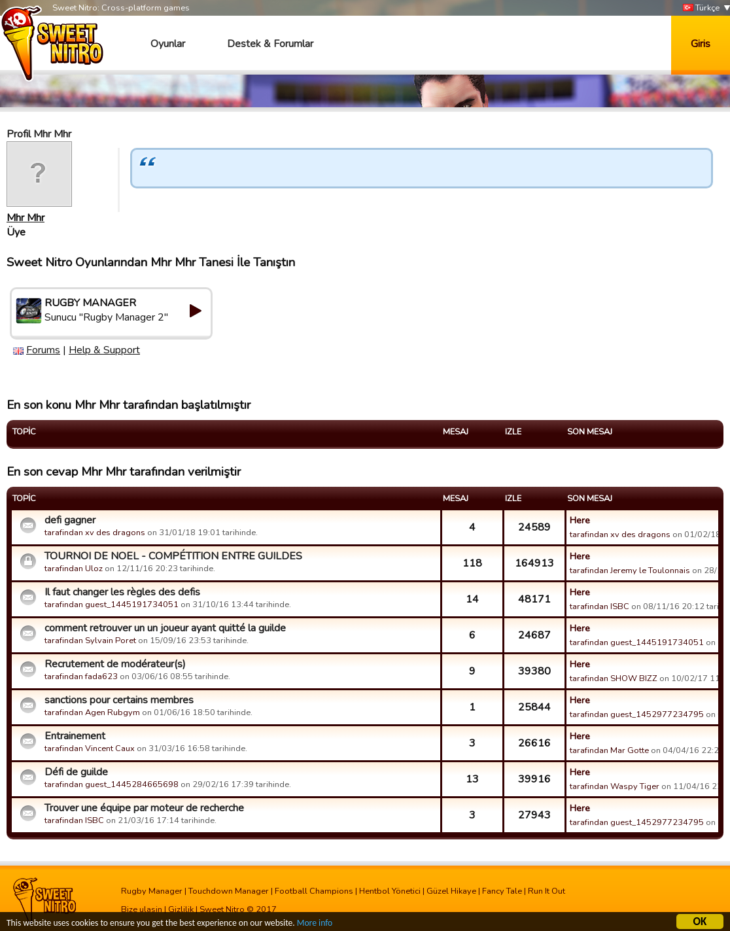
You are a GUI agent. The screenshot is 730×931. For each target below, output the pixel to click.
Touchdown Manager (228, 891)
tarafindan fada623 (81, 676)
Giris (700, 44)
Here (580, 520)
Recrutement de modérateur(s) (115, 664)
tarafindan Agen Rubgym (92, 712)
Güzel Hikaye (451, 891)
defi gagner (70, 520)
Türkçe (701, 8)
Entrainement (74, 736)
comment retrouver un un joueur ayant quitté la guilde (165, 628)
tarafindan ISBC (599, 606)
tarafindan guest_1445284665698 (111, 784)
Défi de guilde (76, 772)
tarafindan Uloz (73, 568)
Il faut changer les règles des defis (122, 592)
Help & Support (104, 350)
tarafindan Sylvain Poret (90, 640)
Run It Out (546, 891)
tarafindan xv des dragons (94, 532)
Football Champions (314, 891)
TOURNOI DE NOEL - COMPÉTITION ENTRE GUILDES (173, 556)
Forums (43, 350)
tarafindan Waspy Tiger (614, 786)
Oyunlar (167, 44)
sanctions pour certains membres (119, 700)
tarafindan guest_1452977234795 (637, 714)
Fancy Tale (502, 891)
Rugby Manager (151, 891)
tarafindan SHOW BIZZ (613, 678)
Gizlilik (181, 909)
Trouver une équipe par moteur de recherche (144, 808)
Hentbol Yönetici (390, 891)
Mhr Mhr (25, 218)
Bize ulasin (141, 909)
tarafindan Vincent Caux (89, 748)
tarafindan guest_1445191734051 (111, 604)
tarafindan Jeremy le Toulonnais (630, 570)
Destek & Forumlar (270, 44)
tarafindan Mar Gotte (609, 750)
